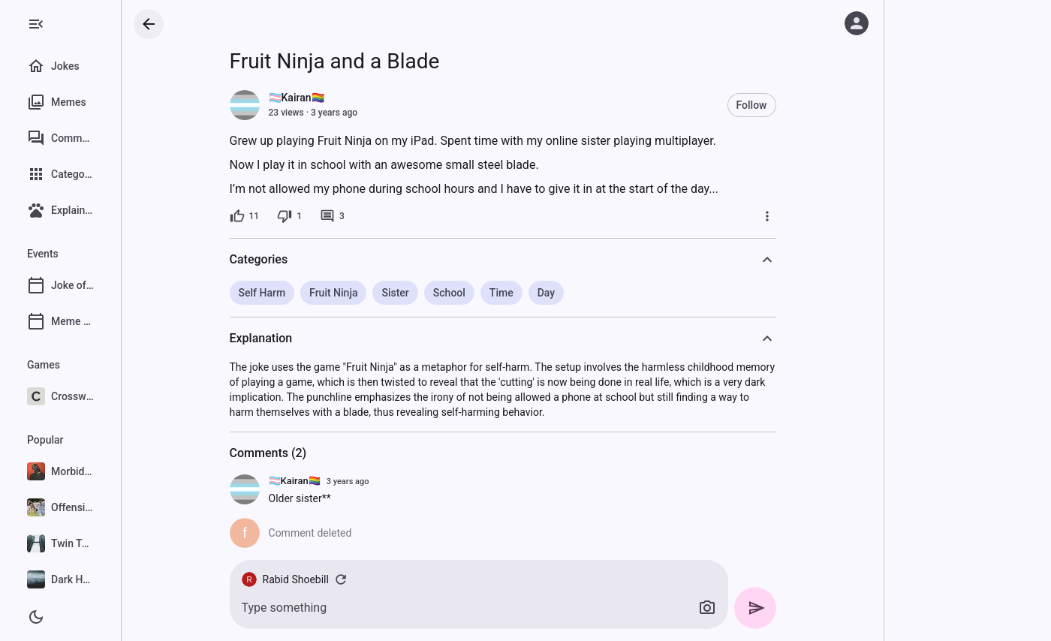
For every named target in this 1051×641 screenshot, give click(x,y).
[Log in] (857, 23)
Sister (430, 293)
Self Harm (297, 293)
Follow (787, 105)
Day (581, 293)
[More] (802, 216)
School (484, 293)
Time (537, 293)
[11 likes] (280, 216)
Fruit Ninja (369, 293)
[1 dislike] (325, 216)
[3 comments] (367, 216)
